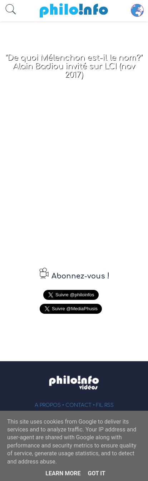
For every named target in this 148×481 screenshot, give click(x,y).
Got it (96, 473)
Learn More (62, 473)
